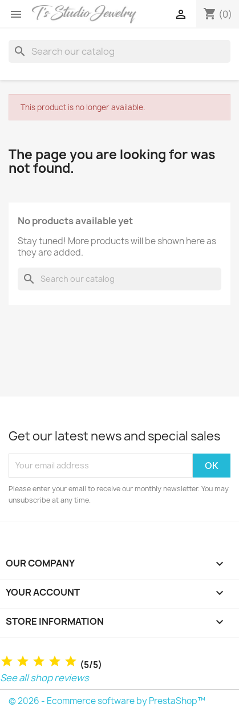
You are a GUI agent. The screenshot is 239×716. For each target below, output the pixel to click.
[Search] (119, 51)
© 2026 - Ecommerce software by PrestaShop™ (107, 701)
